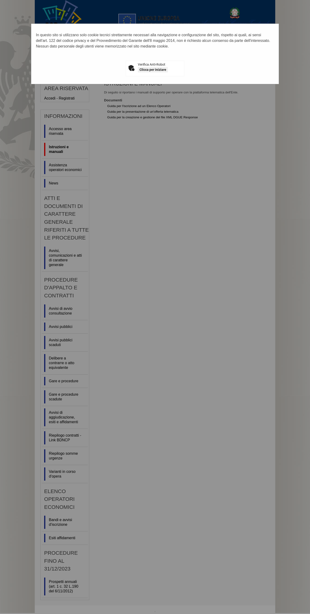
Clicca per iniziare (153, 70)
